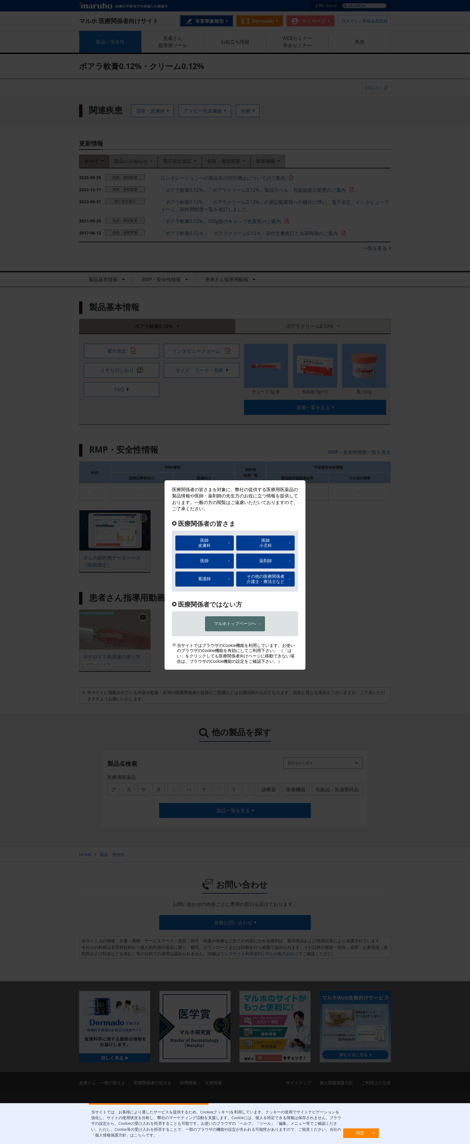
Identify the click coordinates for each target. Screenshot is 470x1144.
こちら (140, 1135)
